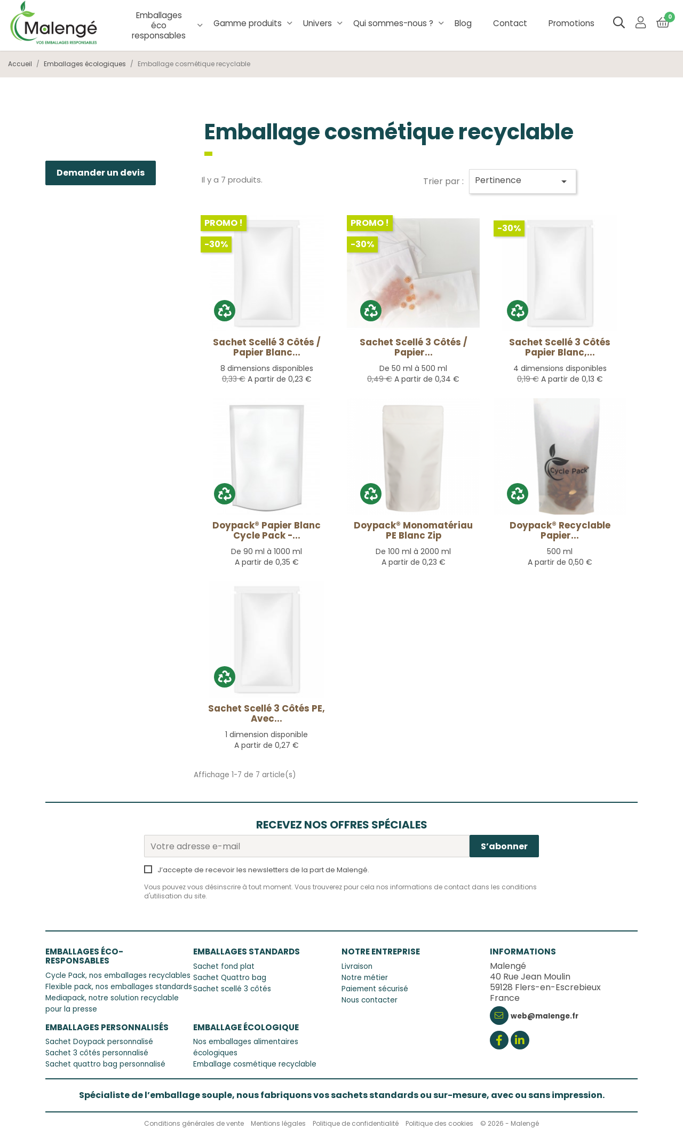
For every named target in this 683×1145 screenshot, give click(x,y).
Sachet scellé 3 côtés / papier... (413, 347)
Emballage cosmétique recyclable (254, 1064)
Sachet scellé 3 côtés (232, 989)
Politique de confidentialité (356, 1123)
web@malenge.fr (544, 1016)
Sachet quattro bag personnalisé (105, 1064)
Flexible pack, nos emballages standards (118, 987)
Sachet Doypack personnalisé (99, 1042)
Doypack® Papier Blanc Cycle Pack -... (266, 530)
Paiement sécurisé (375, 989)
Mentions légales (278, 1123)
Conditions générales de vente (194, 1123)
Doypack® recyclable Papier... (560, 530)
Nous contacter (370, 1000)
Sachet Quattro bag (229, 978)
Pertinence (522, 181)
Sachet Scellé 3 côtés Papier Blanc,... (559, 347)
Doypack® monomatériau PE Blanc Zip (413, 530)
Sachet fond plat (224, 966)
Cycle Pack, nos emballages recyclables (117, 975)
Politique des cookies (439, 1123)
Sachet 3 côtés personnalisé (96, 1053)
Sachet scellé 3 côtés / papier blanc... (267, 347)
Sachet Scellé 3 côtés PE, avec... (266, 713)
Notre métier (365, 978)
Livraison (357, 966)
